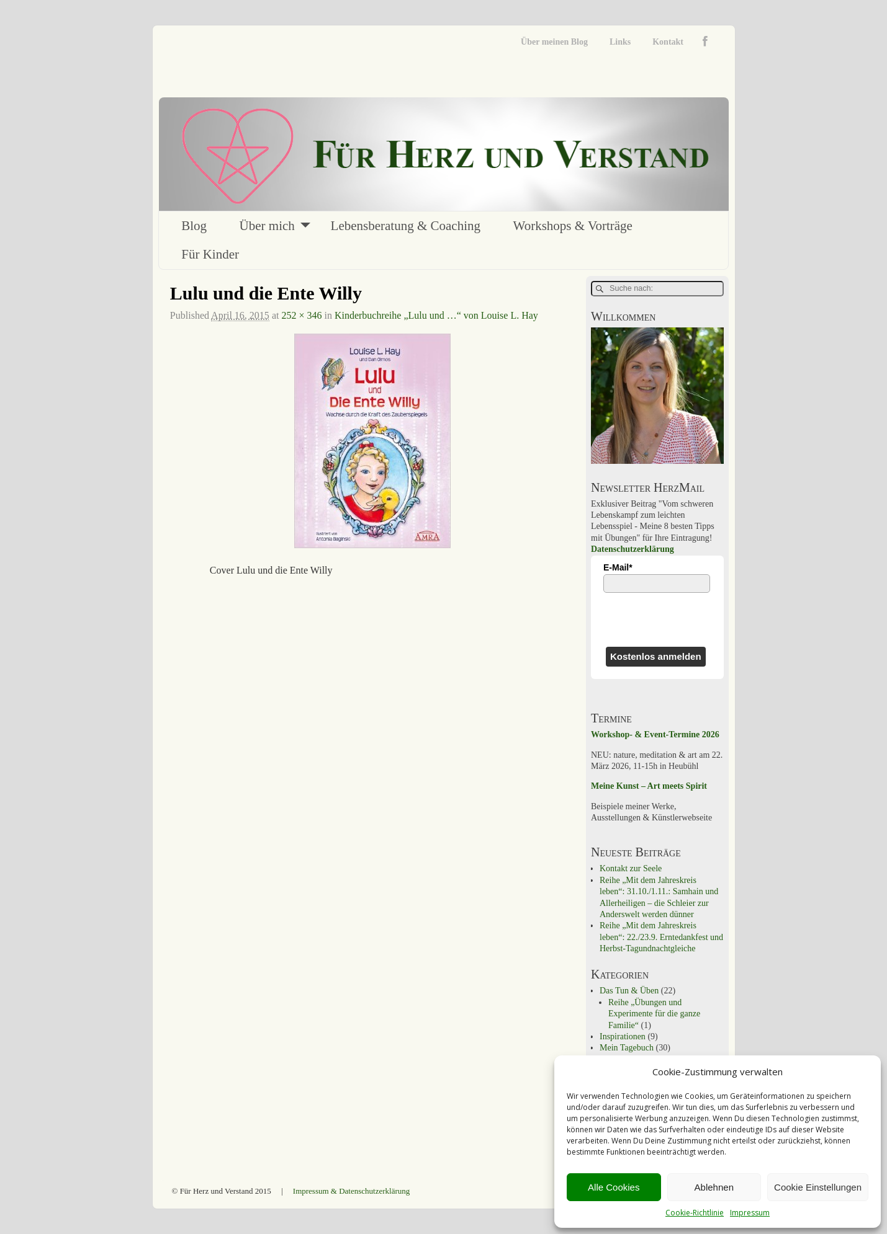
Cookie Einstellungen (818, 1187)
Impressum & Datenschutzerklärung (351, 1191)
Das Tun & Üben (629, 990)
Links (620, 42)
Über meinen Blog (554, 42)
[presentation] (657, 619)
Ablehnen (714, 1187)
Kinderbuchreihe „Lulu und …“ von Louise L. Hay (436, 315)
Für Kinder (210, 254)
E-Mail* (618, 567)
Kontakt (667, 42)
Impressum (750, 1212)
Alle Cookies (613, 1187)
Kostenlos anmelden (655, 656)
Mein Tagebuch (627, 1047)
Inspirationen (623, 1036)
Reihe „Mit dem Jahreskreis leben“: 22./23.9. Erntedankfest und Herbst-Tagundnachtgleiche (661, 937)
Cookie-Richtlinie (694, 1212)
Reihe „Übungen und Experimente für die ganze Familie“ (654, 1014)
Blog (194, 225)
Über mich (267, 225)
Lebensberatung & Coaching (405, 225)
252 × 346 (301, 315)
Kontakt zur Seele (631, 868)
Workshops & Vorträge (573, 225)
